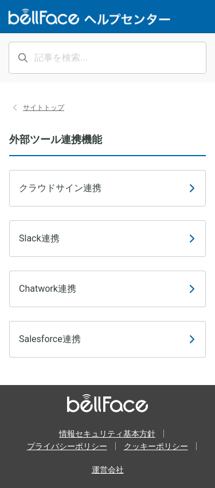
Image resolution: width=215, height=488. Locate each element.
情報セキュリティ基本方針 (107, 433)
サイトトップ (43, 108)
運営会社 (108, 469)
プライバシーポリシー (67, 446)
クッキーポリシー (156, 446)
